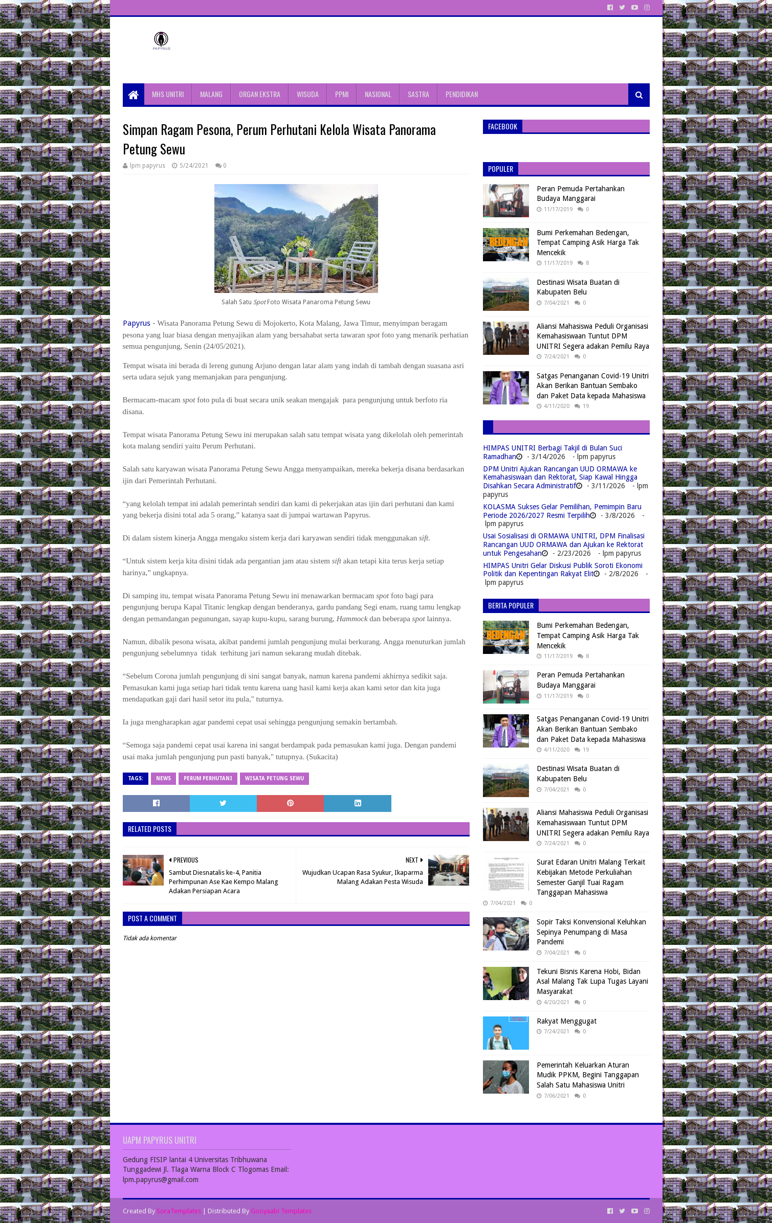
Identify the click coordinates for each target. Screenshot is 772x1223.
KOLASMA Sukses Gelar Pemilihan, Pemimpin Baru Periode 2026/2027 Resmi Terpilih (562, 511)
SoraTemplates (179, 1211)
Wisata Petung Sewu (274, 778)
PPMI (341, 93)
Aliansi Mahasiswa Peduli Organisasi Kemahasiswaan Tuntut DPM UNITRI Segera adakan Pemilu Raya (593, 336)
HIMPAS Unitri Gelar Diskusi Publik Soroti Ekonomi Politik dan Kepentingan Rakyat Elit (563, 569)
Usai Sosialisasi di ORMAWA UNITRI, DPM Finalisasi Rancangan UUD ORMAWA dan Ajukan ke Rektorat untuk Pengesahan (564, 544)
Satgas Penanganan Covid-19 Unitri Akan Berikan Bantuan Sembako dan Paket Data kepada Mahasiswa (593, 386)
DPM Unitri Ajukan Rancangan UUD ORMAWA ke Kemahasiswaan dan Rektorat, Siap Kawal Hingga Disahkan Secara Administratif (560, 477)
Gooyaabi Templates (281, 1211)
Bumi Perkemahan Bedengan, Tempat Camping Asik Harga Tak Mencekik (588, 243)
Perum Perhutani (208, 778)
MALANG (211, 93)
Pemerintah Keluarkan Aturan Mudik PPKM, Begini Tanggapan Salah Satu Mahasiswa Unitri (588, 1075)
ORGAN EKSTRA (259, 93)
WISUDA (308, 93)
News (163, 778)
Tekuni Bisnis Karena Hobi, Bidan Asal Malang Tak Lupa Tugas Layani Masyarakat (592, 981)
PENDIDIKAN (462, 93)
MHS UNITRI (168, 93)
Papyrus (136, 323)
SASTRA (418, 93)
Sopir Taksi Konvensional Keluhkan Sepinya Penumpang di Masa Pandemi (591, 932)
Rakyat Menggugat (567, 1021)
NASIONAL (378, 93)
